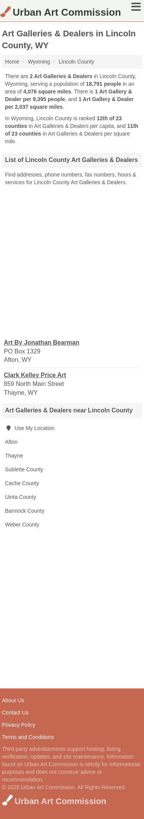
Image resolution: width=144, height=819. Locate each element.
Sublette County (24, 469)
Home (12, 62)
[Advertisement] (72, 261)
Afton (11, 442)
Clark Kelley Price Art (35, 375)
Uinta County (20, 497)
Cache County (22, 483)
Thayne (14, 456)
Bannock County (25, 511)
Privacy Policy (18, 725)
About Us (13, 700)
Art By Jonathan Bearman (41, 342)
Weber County (22, 524)
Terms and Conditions (28, 737)
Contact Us (15, 712)
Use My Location (30, 428)
